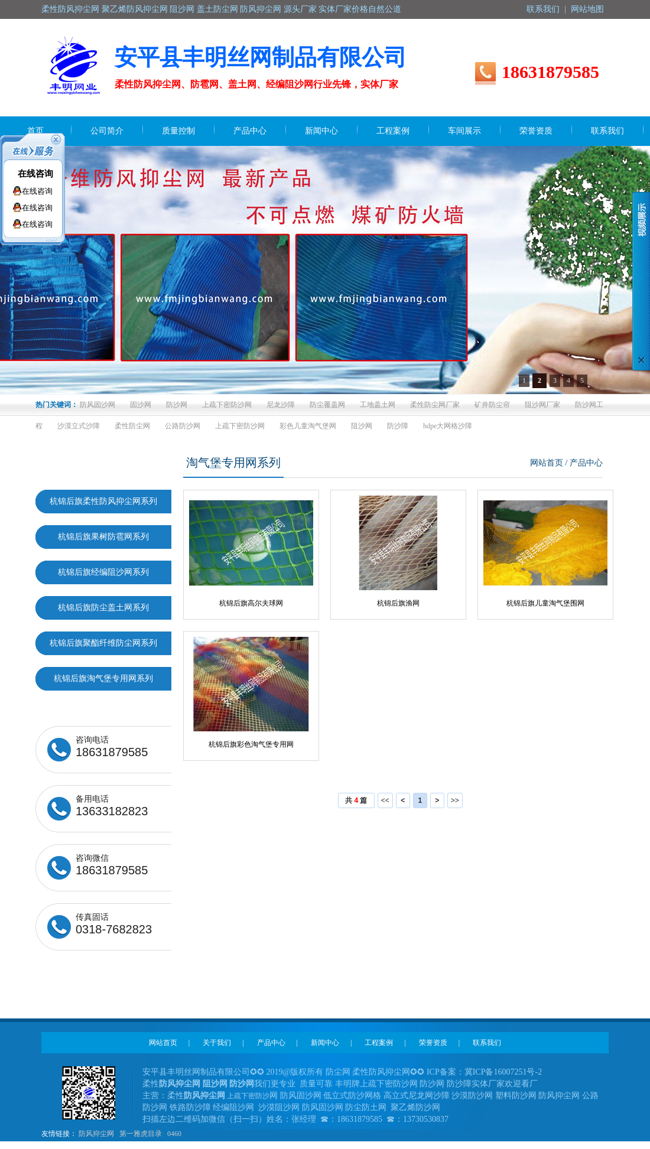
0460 (174, 1134)
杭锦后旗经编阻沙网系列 (103, 572)
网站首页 (546, 462)
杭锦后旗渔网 (398, 603)
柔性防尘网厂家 (435, 405)
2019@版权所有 (295, 1071)
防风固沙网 (97, 405)
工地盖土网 (377, 405)
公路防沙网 (182, 426)
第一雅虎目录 (140, 1134)
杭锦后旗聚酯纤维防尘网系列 (103, 643)
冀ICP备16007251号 (499, 1071)
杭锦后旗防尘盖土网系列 (103, 607)
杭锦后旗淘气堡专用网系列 (103, 678)
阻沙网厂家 (542, 405)
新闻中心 (325, 1043)
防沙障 (397, 426)
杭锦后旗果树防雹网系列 (103, 536)
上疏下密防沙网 (227, 405)
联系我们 (543, 9)
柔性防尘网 (132, 426)
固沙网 (140, 405)
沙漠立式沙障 (78, 426)
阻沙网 (361, 426)
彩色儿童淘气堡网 (308, 426)
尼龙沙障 (280, 405)
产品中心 (271, 1043)
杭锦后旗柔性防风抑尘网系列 (103, 501)
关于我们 (217, 1043)
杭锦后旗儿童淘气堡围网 (545, 603)
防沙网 (176, 405)
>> (455, 800)
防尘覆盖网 (327, 405)
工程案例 (379, 1043)
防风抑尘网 (96, 1134)
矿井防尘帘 (492, 405)
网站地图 (587, 9)
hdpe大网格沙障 (447, 426)
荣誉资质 (433, 1043)
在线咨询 (35, 173)
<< (385, 800)
